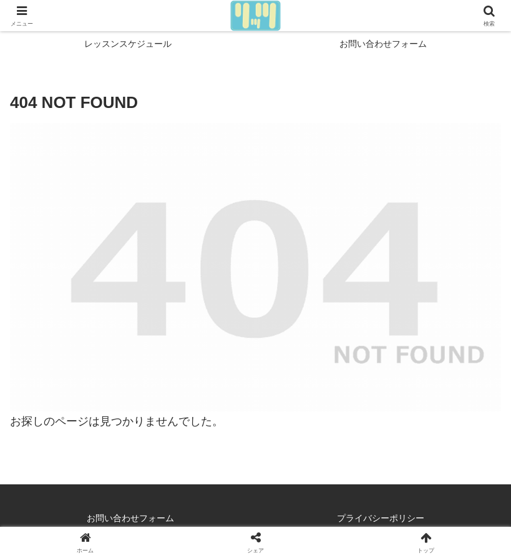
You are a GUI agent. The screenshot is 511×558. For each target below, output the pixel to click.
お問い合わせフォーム (130, 518)
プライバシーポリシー (380, 518)
